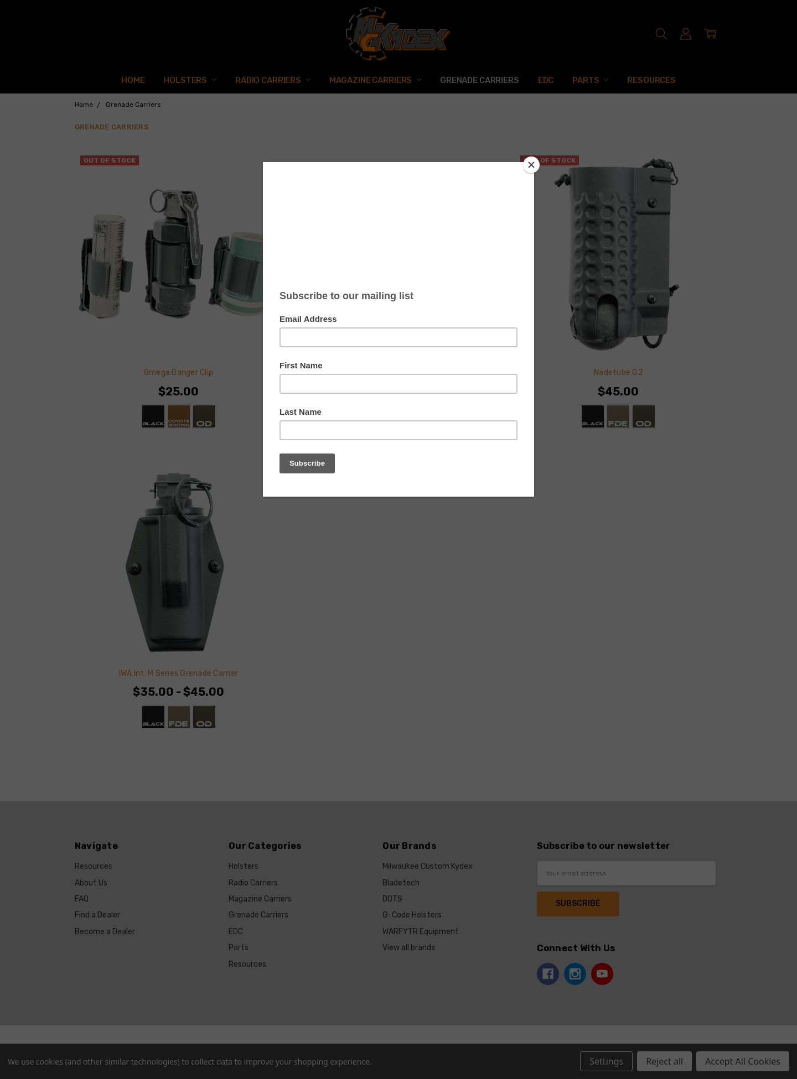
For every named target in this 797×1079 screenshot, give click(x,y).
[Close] (531, 165)
